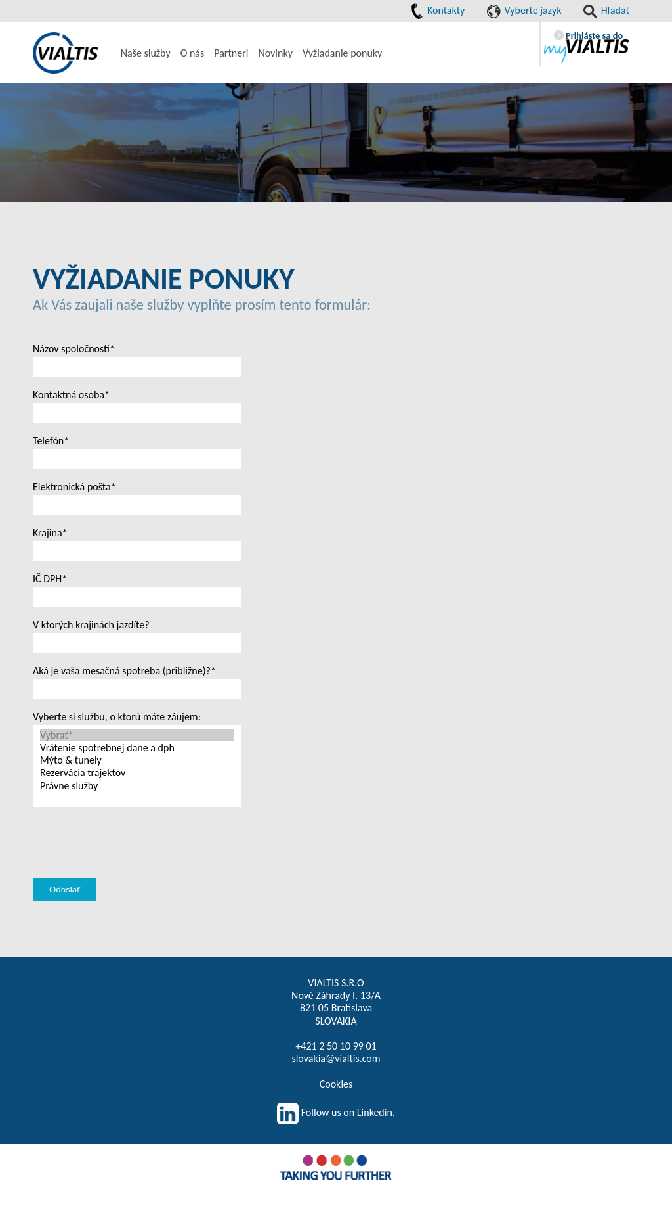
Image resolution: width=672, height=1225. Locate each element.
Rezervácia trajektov (137, 772)
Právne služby (137, 785)
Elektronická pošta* (74, 486)
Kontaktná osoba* (71, 394)
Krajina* (50, 532)
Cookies (336, 1084)
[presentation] (132, 857)
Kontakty (438, 10)
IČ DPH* (50, 578)
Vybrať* (137, 735)
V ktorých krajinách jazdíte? (91, 624)
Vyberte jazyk (524, 10)
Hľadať (606, 10)
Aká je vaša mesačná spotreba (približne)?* (124, 670)
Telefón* (51, 440)
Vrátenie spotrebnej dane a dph (137, 747)
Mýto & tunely (137, 760)
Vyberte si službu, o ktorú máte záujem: (117, 716)
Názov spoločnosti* (74, 348)
